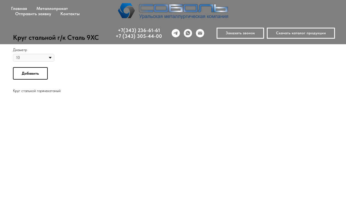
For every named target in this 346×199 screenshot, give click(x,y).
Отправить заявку (33, 13)
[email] (200, 33)
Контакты (70, 13)
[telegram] (176, 33)
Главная (19, 8)
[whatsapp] (188, 33)
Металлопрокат (52, 8)
